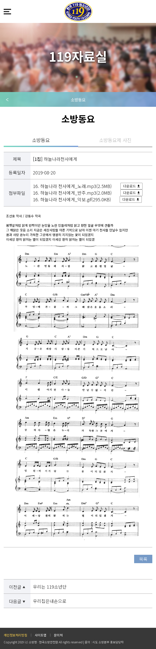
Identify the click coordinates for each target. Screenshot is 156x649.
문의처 (58, 635)
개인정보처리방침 (15, 635)
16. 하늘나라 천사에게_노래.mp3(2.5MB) (73, 186)
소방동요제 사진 (115, 140)
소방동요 (78, 99)
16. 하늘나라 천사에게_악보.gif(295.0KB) (72, 199)
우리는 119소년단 (50, 586)
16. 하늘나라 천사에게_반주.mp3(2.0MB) (73, 192)
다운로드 (129, 186)
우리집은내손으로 (49, 601)
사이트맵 (40, 635)
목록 (143, 559)
